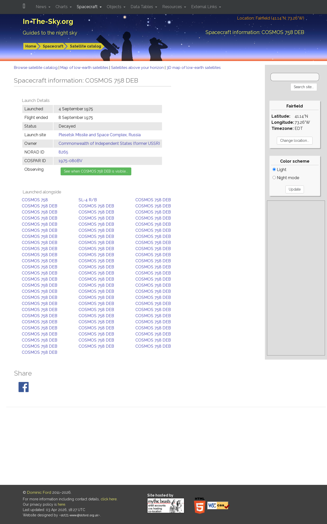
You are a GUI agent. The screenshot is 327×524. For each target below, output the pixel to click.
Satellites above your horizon (138, 67)
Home (30, 46)
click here (109, 499)
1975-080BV (70, 160)
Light (279, 169)
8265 (63, 152)
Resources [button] (172, 6)
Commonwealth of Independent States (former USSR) (109, 143)
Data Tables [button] (142, 6)
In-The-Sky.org (48, 21)
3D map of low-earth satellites (194, 67)
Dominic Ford (39, 492)
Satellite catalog (85, 46)
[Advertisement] (295, 278)
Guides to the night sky (50, 33)
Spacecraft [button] (88, 6)
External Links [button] (204, 6)
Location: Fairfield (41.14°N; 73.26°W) (270, 18)
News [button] (41, 6)
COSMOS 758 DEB (153, 199)
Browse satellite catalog (36, 67)
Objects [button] (114, 6)
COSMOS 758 (35, 199)
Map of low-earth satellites (84, 67)
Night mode (285, 177)
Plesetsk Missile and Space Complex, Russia (100, 134)
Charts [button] (62, 6)
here (61, 504)
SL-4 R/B (88, 199)
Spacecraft (53, 46)
